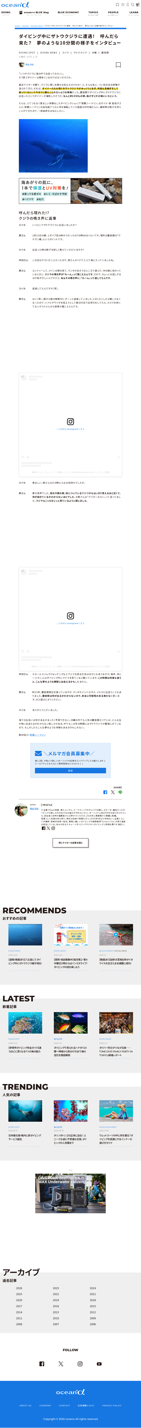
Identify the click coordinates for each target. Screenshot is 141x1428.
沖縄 (94, 52)
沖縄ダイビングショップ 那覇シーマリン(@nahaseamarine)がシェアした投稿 (70, 472)
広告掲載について (86, 1406)
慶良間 (105, 52)
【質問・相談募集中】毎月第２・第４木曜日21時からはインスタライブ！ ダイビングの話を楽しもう (71, 964)
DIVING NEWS (48, 52)
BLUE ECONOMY (106, 951)
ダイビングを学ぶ (134, 15)
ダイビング (5, 15)
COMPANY (45, 1406)
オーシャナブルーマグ (34, 15)
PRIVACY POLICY (112, 1406)
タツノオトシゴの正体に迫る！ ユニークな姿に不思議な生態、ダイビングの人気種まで (70, 1139)
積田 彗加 (30, 64)
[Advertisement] (70, 398)
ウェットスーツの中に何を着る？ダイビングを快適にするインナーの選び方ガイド (116, 1139)
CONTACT (64, 1406)
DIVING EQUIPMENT (107, 1127)
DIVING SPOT (27, 52)
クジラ (65, 52)
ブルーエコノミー (68, 15)
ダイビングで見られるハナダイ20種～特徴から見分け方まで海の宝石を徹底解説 (70, 1052)
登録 (70, 770)
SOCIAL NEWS (121, 951)
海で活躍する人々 (113, 15)
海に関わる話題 (93, 15)
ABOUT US (25, 1406)
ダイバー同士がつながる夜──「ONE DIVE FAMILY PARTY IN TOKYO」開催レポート (116, 1052)
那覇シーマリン (38, 734)
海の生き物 (58, 1039)
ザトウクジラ (80, 52)
